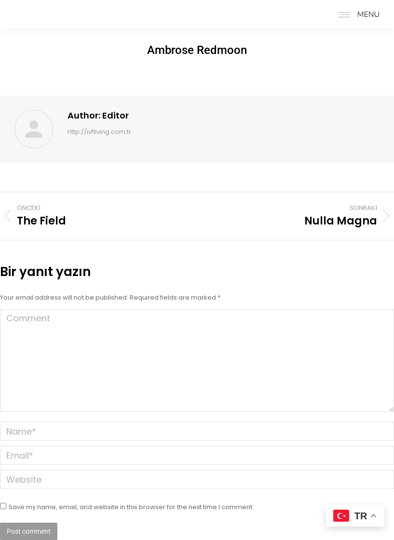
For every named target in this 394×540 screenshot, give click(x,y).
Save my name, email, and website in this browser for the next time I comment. (131, 507)
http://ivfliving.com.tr (99, 132)
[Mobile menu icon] (357, 14)
